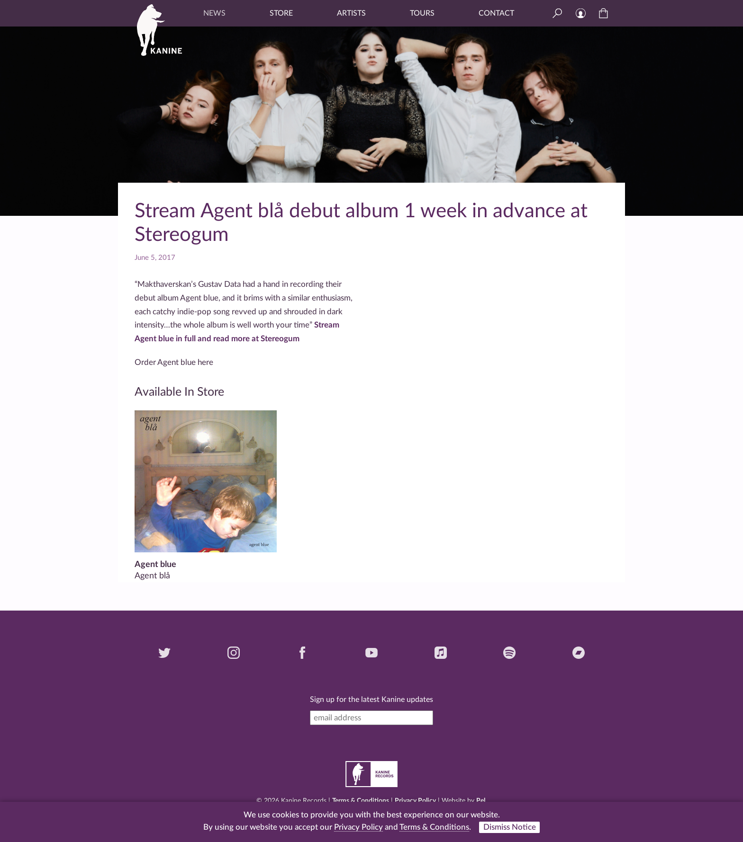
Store (281, 13)
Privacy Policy (415, 801)
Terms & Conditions (360, 801)
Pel (480, 801)
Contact (496, 13)
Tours (422, 13)
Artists (351, 13)
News (214, 13)
